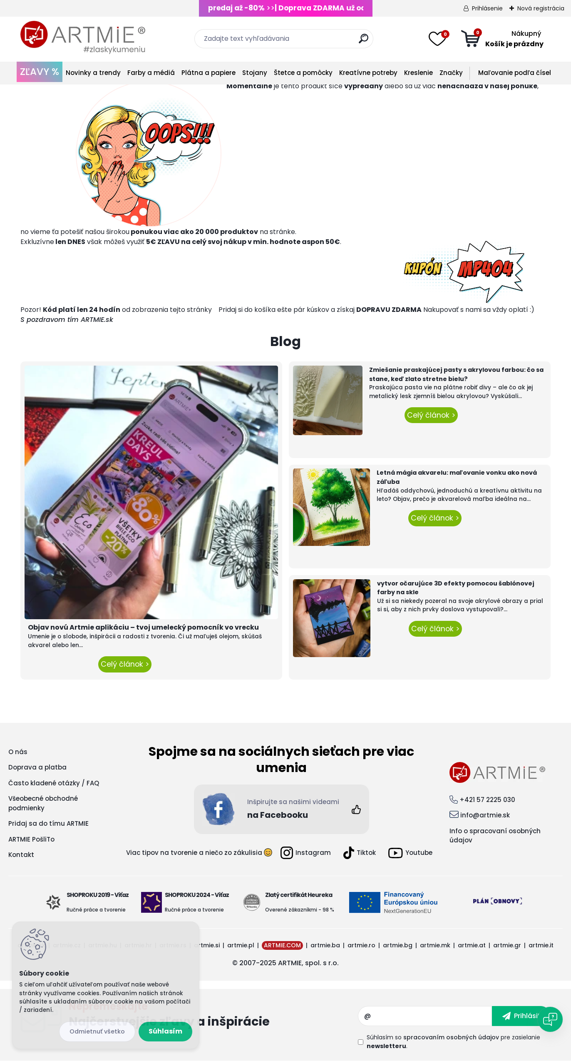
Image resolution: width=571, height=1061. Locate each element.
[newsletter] (521, 1016)
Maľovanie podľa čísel (514, 72)
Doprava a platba (37, 767)
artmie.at (472, 945)
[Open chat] (550, 1019)
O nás (17, 751)
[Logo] (82, 37)
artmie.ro (361, 945)
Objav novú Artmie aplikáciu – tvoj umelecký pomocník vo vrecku (143, 627)
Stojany (254, 72)
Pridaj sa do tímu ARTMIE (48, 823)
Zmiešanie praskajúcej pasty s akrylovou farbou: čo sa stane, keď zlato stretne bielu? (456, 374)
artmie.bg (397, 945)
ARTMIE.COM (282, 945)
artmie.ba (325, 945)
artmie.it (541, 945)
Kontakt (21, 854)
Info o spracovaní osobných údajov (495, 836)
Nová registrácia (540, 8)
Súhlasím (165, 1031)
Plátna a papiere (208, 72)
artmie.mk (435, 945)
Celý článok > (125, 664)
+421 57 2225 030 (487, 799)
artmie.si (207, 945)
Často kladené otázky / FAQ (53, 783)
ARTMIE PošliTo (31, 839)
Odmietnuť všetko (97, 1031)
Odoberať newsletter (213, 1016)
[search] (363, 42)
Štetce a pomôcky (303, 72)
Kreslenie (418, 72)
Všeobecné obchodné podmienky (43, 803)
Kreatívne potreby (368, 72)
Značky (451, 72)
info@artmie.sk (485, 815)
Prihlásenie (487, 8)
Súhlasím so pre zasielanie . (453, 1041)
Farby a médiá (151, 72)
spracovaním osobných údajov (451, 1037)
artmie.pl (240, 945)
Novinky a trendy (93, 72)
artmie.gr (507, 945)
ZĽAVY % (39, 71)
